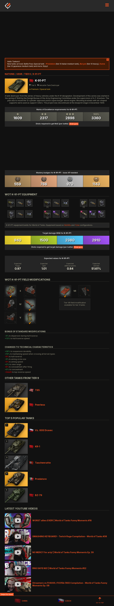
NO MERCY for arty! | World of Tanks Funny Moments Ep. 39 (63, 552)
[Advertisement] (57, 34)
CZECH (64, 601)
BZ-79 (35, 495)
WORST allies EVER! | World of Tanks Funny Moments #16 (62, 520)
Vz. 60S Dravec (41, 430)
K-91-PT (37, 74)
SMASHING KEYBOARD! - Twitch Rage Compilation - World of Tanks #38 (69, 536)
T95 (34, 390)
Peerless (37, 404)
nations (10, 74)
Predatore (38, 479)
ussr (19, 74)
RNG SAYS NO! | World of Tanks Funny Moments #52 (59, 568)
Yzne (77, 225)
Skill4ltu (67, 225)
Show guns (74, 124)
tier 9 (27, 74)
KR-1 (34, 446)
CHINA (21, 601)
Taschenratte (40, 462)
